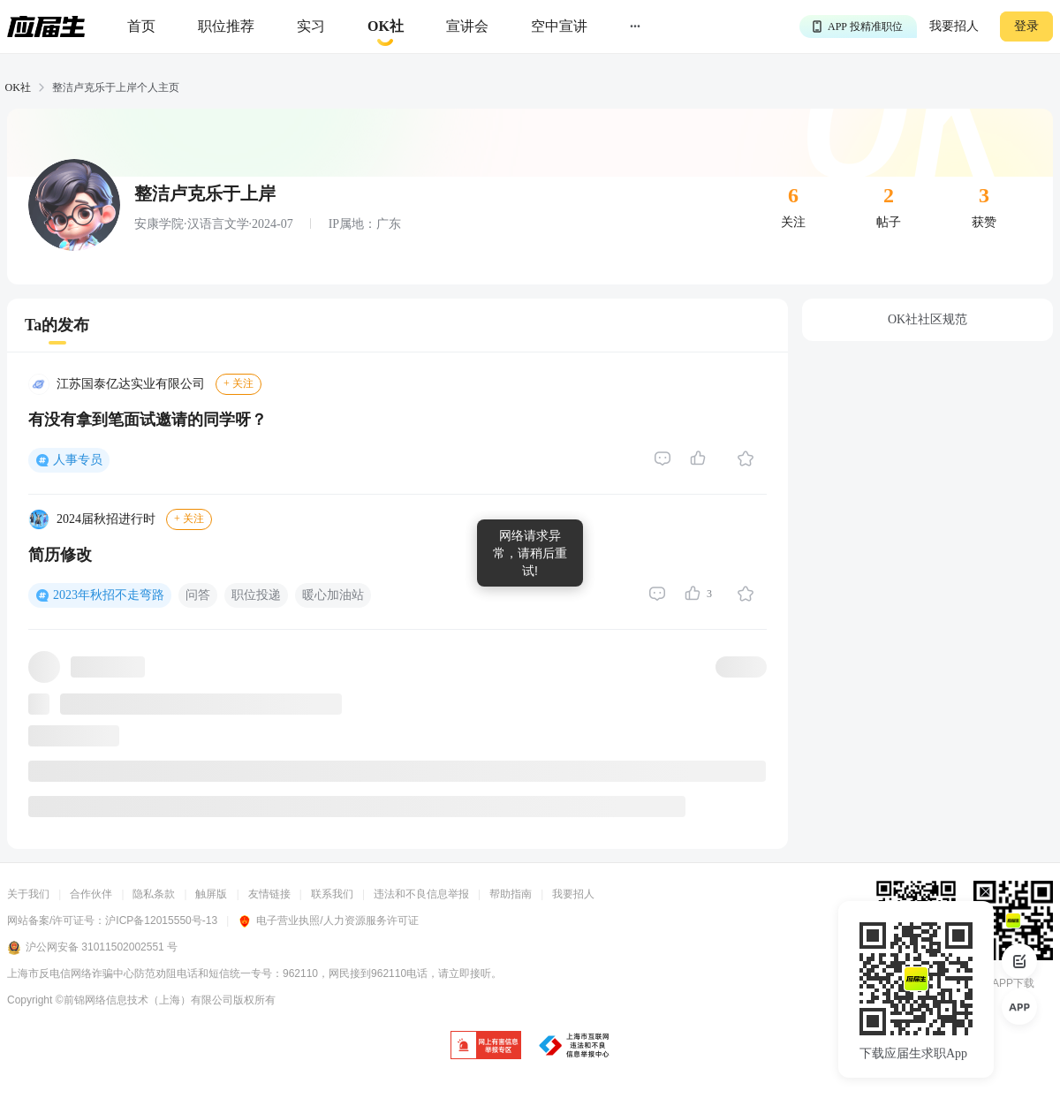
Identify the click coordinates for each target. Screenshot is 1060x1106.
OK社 (18, 87)
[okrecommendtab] (385, 27)
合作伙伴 (91, 894)
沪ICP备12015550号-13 (161, 920)
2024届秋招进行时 (106, 519)
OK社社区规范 (927, 319)
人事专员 (77, 459)
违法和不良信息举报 (421, 894)
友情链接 (269, 894)
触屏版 (211, 894)
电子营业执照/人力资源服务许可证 (328, 920)
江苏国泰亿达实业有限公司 (131, 383)
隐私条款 (153, 894)
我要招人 (954, 26)
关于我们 (28, 894)
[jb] (486, 1046)
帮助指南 (510, 894)
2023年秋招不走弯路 (108, 595)
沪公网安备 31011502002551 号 (92, 948)
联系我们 (332, 894)
